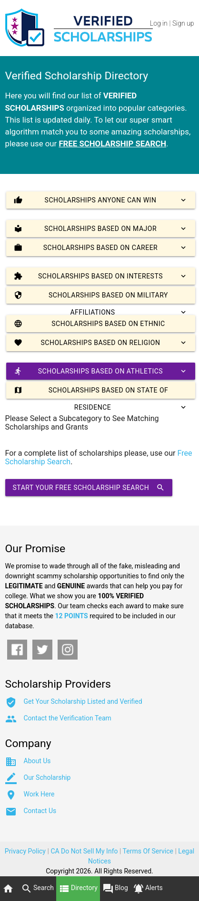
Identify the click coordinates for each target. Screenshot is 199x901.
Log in (159, 23)
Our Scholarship (47, 777)
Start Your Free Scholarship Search (89, 487)
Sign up (183, 23)
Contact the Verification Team (67, 718)
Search (37, 888)
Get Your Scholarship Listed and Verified (83, 701)
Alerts (148, 888)
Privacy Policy (25, 851)
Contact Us (40, 811)
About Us (37, 761)
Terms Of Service (148, 851)
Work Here (39, 794)
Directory (78, 888)
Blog (115, 888)
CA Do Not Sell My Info (84, 851)
